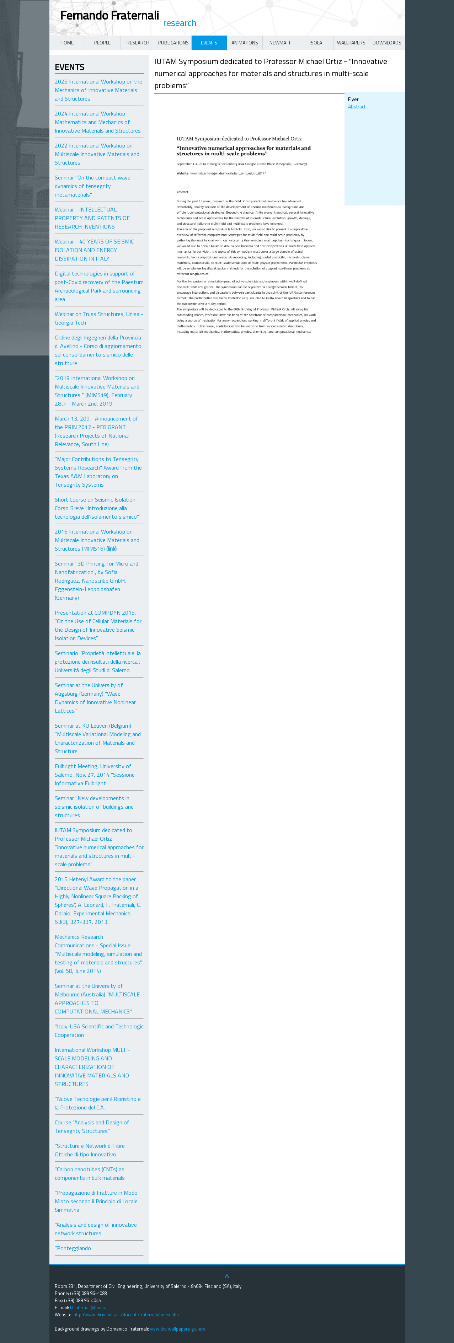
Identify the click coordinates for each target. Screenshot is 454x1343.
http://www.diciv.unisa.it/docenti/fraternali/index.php (126, 1314)
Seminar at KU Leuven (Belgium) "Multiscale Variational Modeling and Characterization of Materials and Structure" (98, 738)
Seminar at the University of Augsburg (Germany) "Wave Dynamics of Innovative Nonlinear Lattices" (95, 698)
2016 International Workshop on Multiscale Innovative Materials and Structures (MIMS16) (97, 540)
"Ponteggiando (73, 1248)
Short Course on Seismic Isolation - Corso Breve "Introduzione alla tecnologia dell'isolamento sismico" (97, 508)
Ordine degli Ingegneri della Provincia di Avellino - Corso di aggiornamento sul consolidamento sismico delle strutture (98, 350)
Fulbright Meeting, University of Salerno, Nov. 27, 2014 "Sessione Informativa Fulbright (95, 774)
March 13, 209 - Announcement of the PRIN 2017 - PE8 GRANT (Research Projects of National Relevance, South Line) (96, 431)
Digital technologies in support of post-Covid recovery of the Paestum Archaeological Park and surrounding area (99, 286)
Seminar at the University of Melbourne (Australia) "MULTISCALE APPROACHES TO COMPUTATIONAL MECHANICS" (97, 998)
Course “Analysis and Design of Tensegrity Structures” (92, 1126)
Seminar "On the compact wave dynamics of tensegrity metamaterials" (92, 186)
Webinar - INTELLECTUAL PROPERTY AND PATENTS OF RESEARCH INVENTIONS (92, 218)
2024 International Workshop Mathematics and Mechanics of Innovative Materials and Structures (98, 122)
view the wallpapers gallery (177, 1328)
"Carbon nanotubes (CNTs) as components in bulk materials (90, 1173)
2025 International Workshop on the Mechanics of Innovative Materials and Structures (98, 90)
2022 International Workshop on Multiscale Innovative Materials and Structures (97, 154)
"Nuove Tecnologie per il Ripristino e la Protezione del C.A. (98, 1103)
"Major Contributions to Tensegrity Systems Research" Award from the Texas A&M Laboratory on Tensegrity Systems (98, 472)
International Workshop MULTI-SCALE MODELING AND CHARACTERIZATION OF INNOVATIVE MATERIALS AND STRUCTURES (92, 1066)
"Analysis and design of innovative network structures (96, 1228)
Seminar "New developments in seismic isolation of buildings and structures (94, 806)
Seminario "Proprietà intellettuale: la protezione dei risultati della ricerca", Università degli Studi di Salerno (98, 661)
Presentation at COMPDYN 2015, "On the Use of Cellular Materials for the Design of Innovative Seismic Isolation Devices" (98, 625)
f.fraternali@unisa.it (90, 1307)
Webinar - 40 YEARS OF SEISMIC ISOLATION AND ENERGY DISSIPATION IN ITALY (94, 250)
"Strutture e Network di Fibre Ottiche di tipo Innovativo (90, 1150)
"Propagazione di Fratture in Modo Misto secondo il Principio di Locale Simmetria (96, 1201)
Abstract (356, 106)
